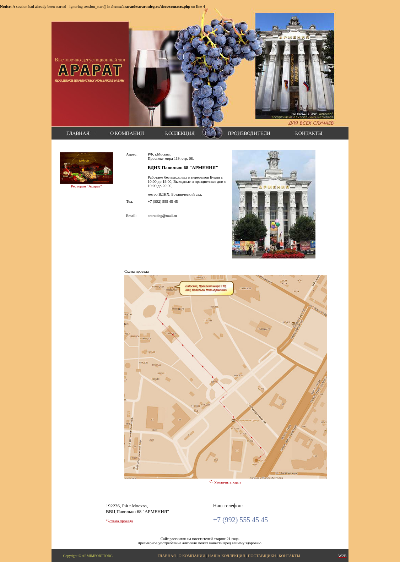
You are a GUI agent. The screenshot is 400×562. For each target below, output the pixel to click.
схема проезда (121, 521)
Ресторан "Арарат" (86, 186)
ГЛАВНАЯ (166, 555)
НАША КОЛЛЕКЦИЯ (226, 555)
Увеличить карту (226, 482)
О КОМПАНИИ (192, 555)
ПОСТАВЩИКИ (262, 555)
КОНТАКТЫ (289, 555)
